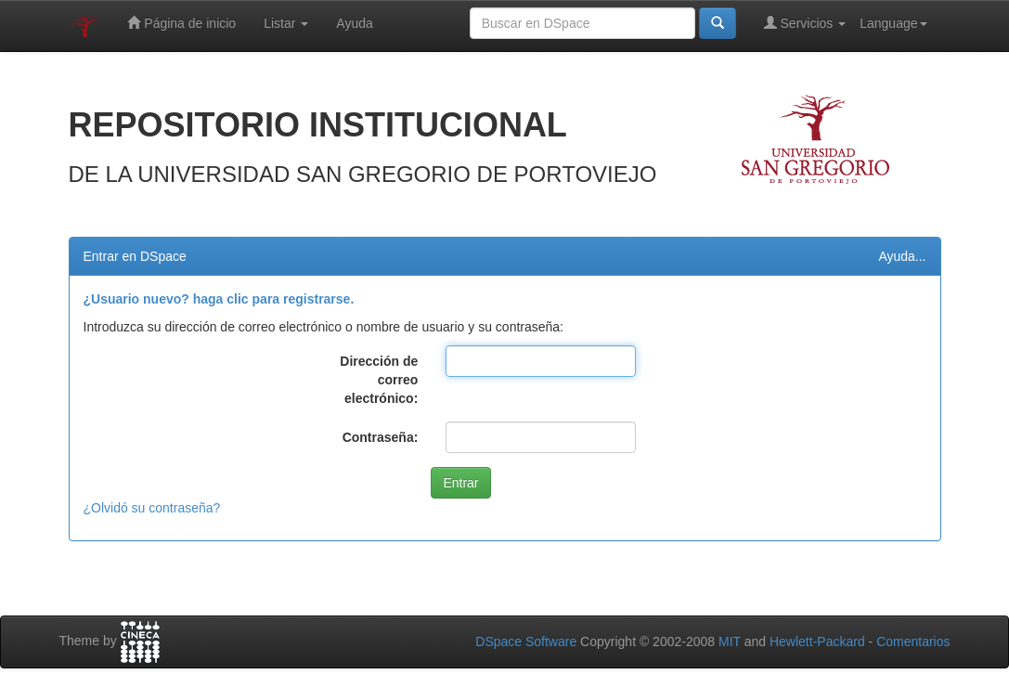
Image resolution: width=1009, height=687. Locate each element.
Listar (286, 23)
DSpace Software (525, 641)
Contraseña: (381, 437)
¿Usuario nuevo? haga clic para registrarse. (219, 299)
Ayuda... (901, 256)
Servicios (805, 23)
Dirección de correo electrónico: (379, 380)
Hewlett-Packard (817, 641)
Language (893, 23)
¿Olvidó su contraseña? (152, 507)
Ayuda (354, 23)
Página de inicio (181, 23)
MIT (729, 641)
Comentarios (913, 641)
